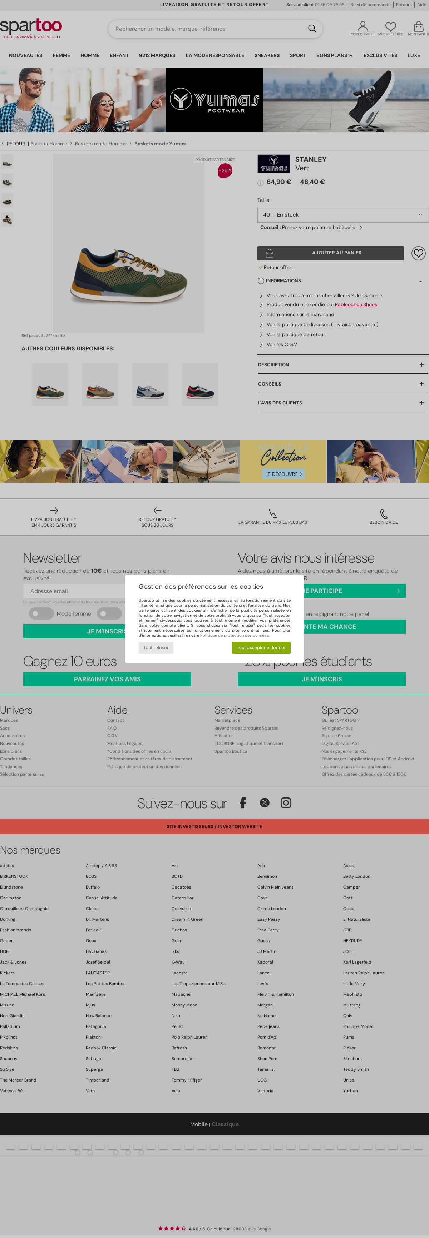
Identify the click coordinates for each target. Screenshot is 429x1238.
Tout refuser (155, 647)
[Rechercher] (312, 29)
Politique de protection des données (234, 635)
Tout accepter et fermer (261, 647)
